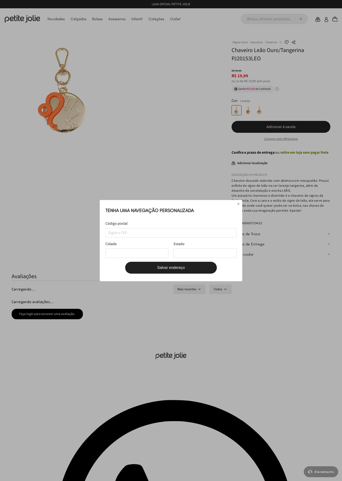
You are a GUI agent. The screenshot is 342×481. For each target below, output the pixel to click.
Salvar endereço (171, 268)
